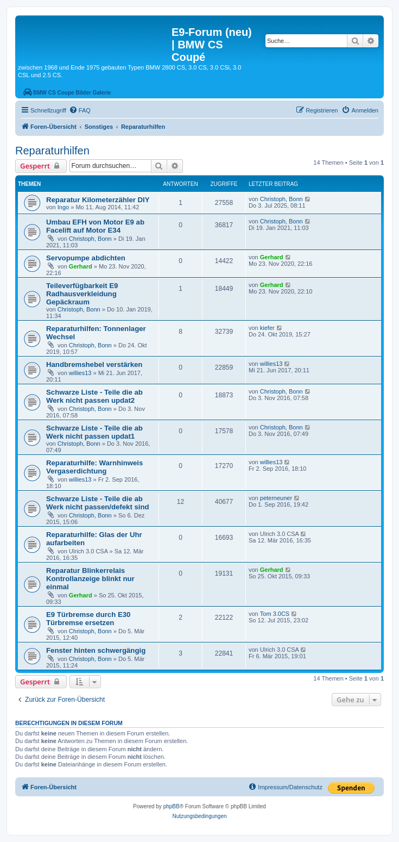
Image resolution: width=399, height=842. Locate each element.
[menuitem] (80, 110)
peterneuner (276, 498)
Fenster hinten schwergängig (95, 650)
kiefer (267, 328)
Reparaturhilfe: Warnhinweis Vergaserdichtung (94, 467)
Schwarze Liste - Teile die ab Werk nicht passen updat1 (94, 432)
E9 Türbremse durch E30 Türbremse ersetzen (88, 618)
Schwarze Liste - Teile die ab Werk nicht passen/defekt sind (97, 503)
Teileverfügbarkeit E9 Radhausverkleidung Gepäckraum (82, 294)
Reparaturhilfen (52, 151)
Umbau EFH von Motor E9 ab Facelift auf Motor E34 (95, 226)
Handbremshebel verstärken (94, 364)
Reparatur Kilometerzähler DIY (98, 200)
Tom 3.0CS (274, 613)
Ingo (63, 207)
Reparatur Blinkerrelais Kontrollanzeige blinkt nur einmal (90, 578)
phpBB (171, 806)
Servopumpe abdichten (85, 258)
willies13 (80, 373)
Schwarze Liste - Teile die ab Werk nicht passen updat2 (94, 396)
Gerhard (80, 266)
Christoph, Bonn (281, 199)
